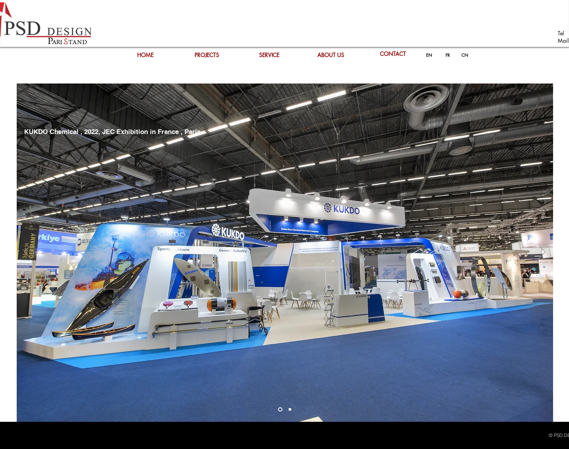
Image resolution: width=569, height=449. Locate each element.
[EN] (429, 55)
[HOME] (145, 55)
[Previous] (27, 252)
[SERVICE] (269, 55)
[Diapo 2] (280, 409)
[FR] (447, 55)
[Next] (542, 252)
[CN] (465, 55)
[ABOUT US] (330, 55)
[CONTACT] (393, 54)
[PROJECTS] (207, 55)
